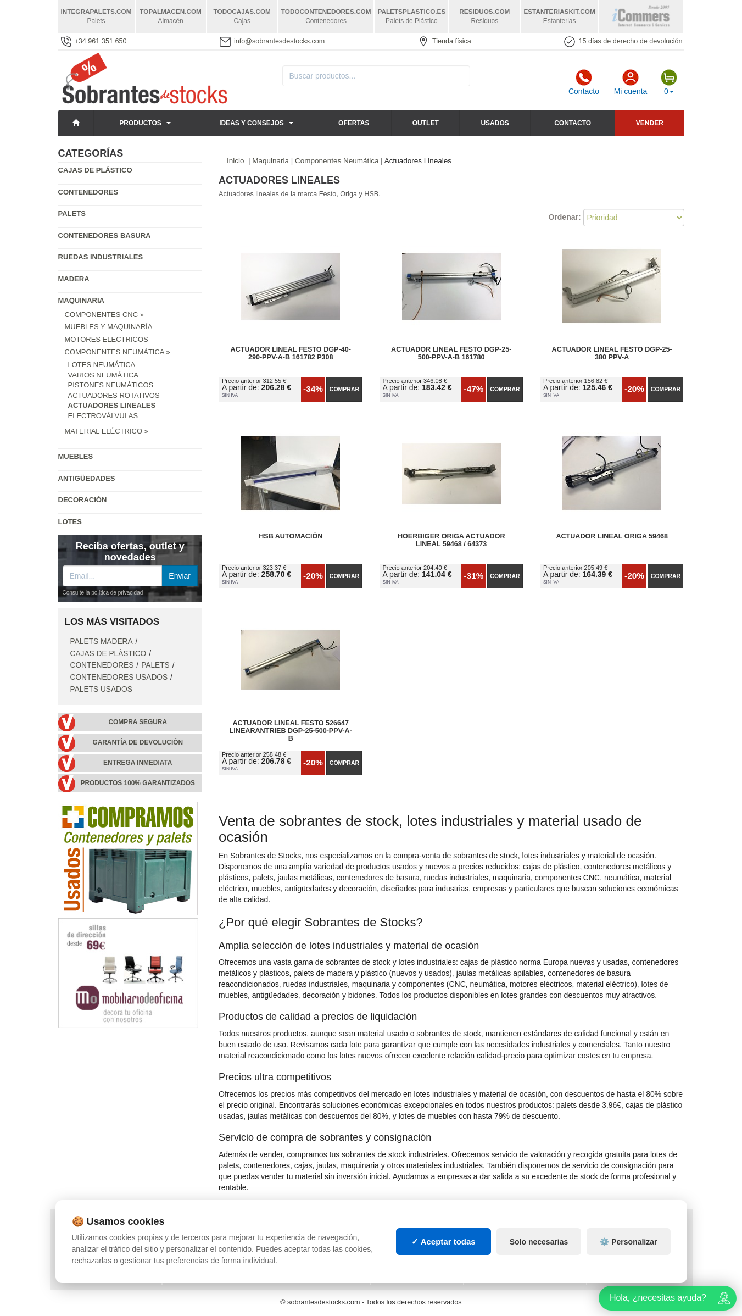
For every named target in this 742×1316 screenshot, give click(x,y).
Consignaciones (201, 1228)
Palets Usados (101, 689)
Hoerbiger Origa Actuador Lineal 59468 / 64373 (451, 540)
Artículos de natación (637, 1239)
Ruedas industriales (100, 257)
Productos (140, 123)
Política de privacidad (104, 1228)
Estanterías (402, 1239)
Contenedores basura (104, 235)
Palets (72, 213)
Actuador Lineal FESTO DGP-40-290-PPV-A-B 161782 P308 (291, 353)
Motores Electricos (106, 339)
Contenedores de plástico (522, 1239)
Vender (649, 123)
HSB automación (290, 536)
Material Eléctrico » (106, 431)
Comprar (344, 389)
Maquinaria (81, 300)
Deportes (613, 1228)
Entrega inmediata (137, 763)
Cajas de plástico (95, 170)
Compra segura (137, 722)
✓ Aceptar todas (443, 1296)
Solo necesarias (539, 1296)
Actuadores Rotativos (114, 395)
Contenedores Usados (119, 677)
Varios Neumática (103, 375)
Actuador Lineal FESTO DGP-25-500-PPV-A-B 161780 (451, 353)
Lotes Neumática (102, 364)
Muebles (75, 456)
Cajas (390, 1228)
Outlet (425, 123)
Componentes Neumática (336, 161)
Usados (495, 123)
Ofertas (353, 123)
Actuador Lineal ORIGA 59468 (612, 536)
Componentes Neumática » (117, 352)
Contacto (583, 82)
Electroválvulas (103, 416)
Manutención (403, 1250)
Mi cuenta (631, 82)
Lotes (70, 522)
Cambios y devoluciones (108, 1250)
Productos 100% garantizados (137, 783)
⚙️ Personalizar (628, 1296)
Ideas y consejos (251, 123)
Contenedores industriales (525, 1250)
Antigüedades (86, 478)
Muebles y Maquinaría (109, 327)
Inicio (235, 161)
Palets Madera (101, 641)
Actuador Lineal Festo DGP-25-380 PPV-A (612, 353)
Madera (74, 279)
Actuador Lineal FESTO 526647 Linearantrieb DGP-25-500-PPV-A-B (291, 730)
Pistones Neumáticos (111, 385)
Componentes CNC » (104, 314)
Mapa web (189, 1239)
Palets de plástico (630, 1250)
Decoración (82, 500)
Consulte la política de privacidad (103, 593)
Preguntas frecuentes (214, 1250)
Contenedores (88, 192)
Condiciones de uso (99, 1239)
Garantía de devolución (137, 742)
